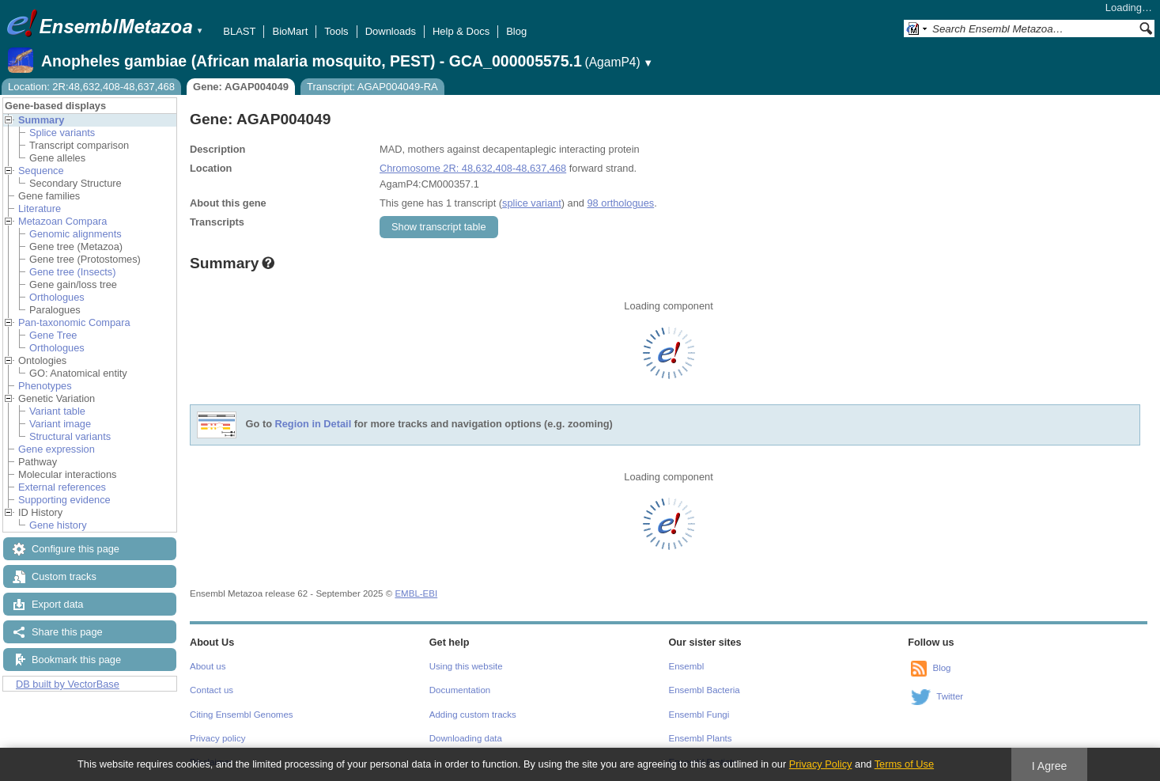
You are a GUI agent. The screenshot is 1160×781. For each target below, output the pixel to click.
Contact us (211, 690)
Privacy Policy (820, 764)
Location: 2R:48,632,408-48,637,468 (91, 87)
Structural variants (70, 436)
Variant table (57, 411)
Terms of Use (904, 764)
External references (62, 487)
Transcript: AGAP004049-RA (372, 87)
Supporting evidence (64, 500)
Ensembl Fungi (699, 714)
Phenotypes (45, 386)
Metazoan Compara (62, 221)
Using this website (466, 666)
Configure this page (75, 549)
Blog (516, 31)
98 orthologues (620, 203)
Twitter (949, 696)
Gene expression (56, 449)
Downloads (390, 31)
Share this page (67, 632)
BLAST (239, 31)
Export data (57, 604)
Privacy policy (217, 738)
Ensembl (687, 666)
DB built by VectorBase (67, 684)
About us (207, 666)
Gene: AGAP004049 (241, 87)
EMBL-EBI (416, 593)
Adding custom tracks (472, 714)
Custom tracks (64, 576)
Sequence (41, 170)
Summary (41, 120)
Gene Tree (53, 335)
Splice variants (62, 132)
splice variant (531, 203)
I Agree (1049, 766)
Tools (336, 31)
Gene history (58, 525)
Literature (39, 208)
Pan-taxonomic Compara (74, 322)
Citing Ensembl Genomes (241, 714)
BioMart (290, 31)
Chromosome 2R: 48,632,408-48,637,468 (473, 168)
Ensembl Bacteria (704, 690)
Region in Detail (313, 424)
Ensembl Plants (700, 738)
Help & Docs (461, 31)
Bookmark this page (76, 659)
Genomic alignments (75, 234)
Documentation (459, 690)
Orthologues (57, 297)
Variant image (60, 424)
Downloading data (465, 738)
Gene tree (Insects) (72, 272)
